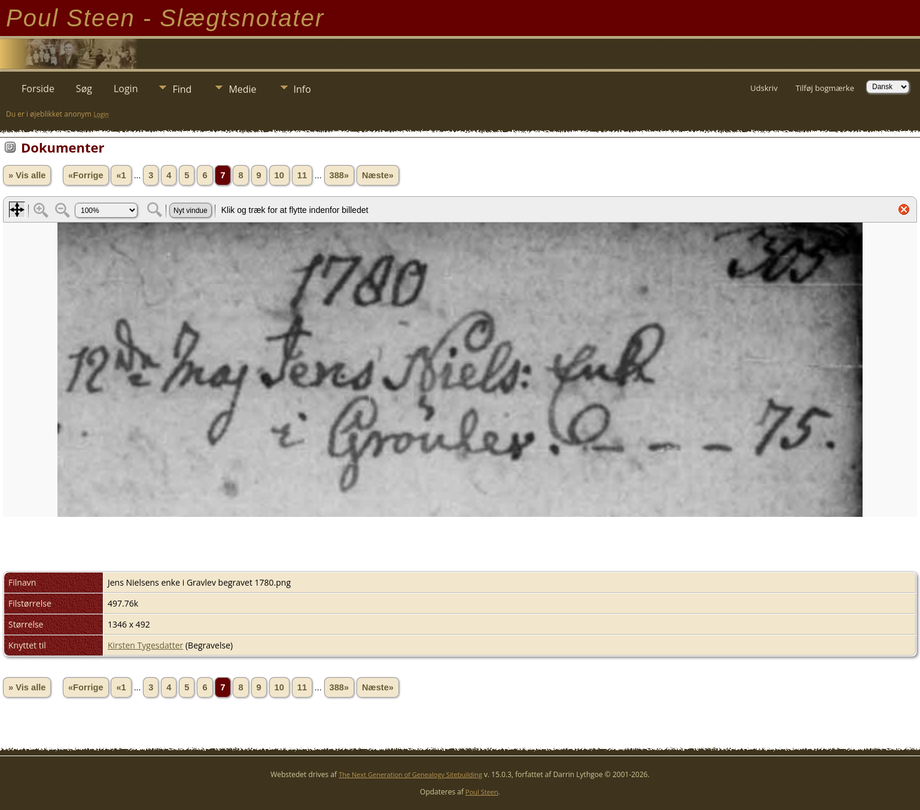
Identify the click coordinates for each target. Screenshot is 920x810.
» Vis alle (26, 175)
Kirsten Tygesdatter (145, 645)
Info (302, 89)
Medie (242, 89)
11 (302, 175)
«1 (121, 175)
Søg (84, 88)
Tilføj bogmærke (825, 88)
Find (181, 89)
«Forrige (85, 175)
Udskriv (764, 88)
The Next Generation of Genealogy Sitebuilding (410, 774)
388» (339, 175)
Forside (38, 88)
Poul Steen (481, 791)
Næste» (378, 175)
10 (279, 175)
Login (126, 88)
